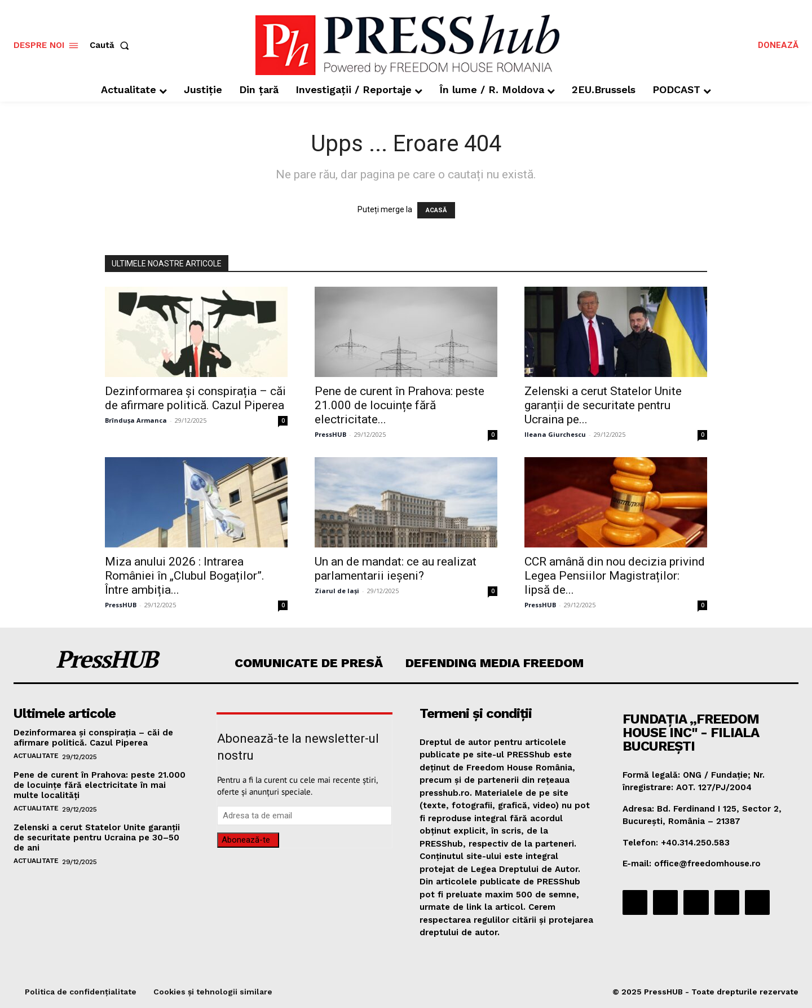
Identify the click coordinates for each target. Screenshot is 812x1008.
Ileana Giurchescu (555, 434)
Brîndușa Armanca (136, 420)
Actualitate (36, 756)
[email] (304, 815)
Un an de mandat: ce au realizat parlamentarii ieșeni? (395, 568)
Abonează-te (246, 840)
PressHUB (330, 434)
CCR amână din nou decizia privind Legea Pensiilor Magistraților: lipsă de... (614, 576)
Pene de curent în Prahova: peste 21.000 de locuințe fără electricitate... (399, 405)
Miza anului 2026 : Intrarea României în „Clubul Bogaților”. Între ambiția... (184, 576)
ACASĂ (436, 210)
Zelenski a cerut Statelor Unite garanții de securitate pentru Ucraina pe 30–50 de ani (97, 837)
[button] (112, 45)
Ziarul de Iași (337, 590)
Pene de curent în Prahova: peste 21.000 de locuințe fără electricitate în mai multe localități (100, 785)
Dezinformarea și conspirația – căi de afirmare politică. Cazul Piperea (195, 398)
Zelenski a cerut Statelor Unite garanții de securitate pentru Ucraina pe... (603, 405)
